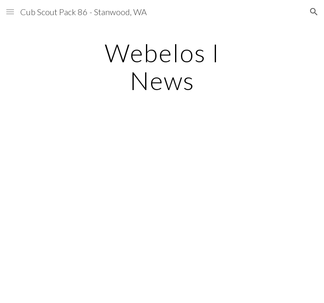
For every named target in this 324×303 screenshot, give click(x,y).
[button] (10, 11)
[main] (162, 66)
